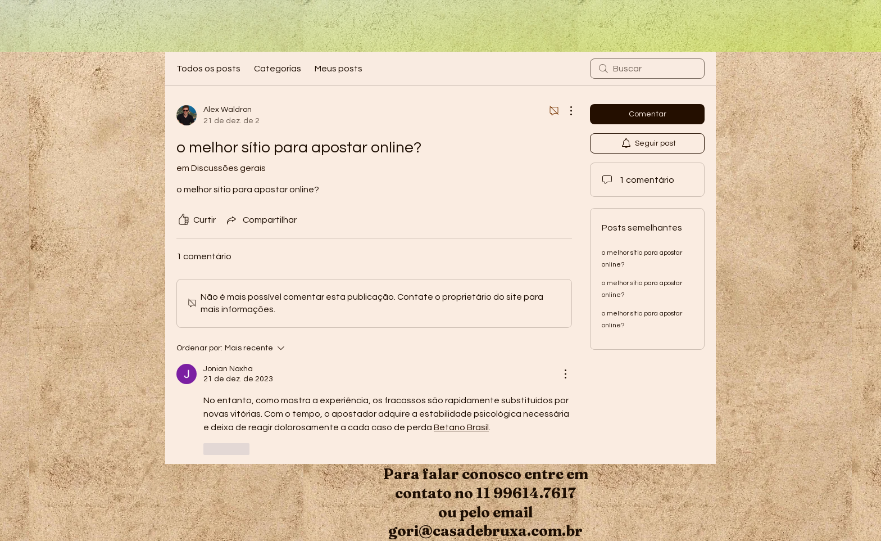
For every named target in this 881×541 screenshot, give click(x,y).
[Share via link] (261, 220)
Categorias (277, 68)
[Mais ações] (565, 111)
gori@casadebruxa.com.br (485, 531)
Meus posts (338, 68)
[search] (647, 68)
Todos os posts (208, 68)
